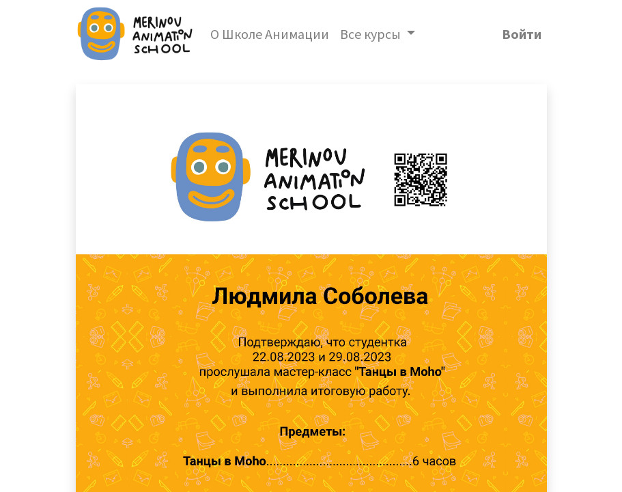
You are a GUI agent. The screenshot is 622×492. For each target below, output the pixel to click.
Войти (521, 33)
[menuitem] (270, 34)
